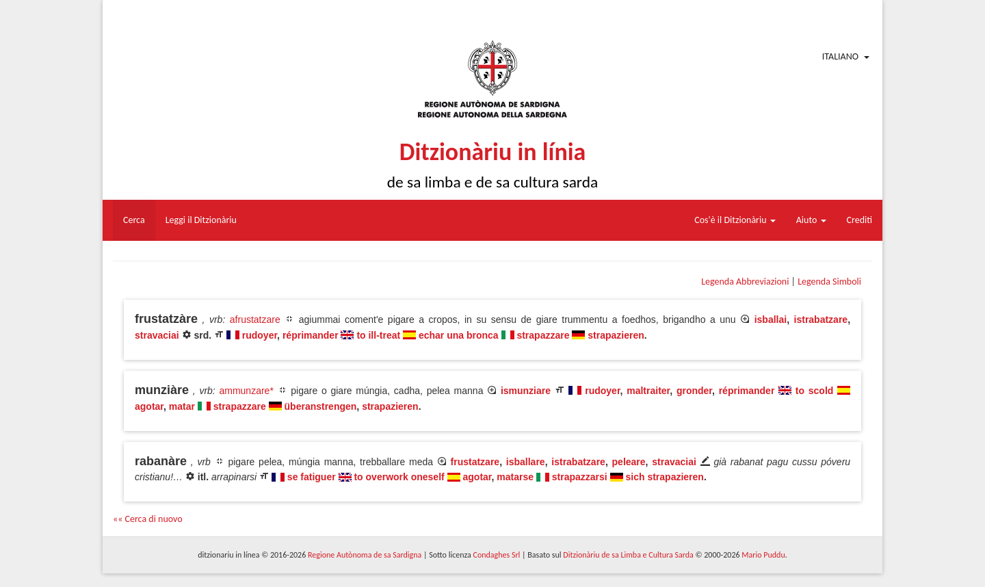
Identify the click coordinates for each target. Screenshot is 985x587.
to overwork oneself (399, 476)
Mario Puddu (763, 555)
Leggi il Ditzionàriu (201, 220)
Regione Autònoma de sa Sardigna (364, 555)
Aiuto (811, 220)
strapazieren (616, 335)
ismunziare (526, 390)
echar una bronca (459, 335)
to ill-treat (378, 335)
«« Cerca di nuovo (148, 519)
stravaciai (157, 335)
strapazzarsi (579, 476)
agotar (149, 406)
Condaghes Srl (496, 555)
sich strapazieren (665, 476)
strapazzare (542, 335)
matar (182, 406)
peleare (629, 461)
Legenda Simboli (829, 281)
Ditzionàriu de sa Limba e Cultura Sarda (628, 555)
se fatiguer (311, 476)
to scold (815, 390)
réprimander (311, 335)
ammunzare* (246, 390)
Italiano (840, 56)
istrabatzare (821, 319)
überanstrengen (321, 406)
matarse (515, 476)
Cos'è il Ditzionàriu (734, 220)
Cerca (134, 220)
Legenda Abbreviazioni (745, 281)
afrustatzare (255, 319)
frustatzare (475, 461)
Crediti (860, 220)
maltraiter (648, 390)
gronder (694, 390)
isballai (770, 319)
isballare (525, 461)
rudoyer (259, 335)
